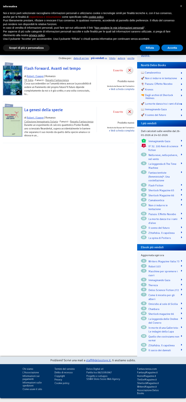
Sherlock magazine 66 (161, 314)
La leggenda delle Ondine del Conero (163, 321)
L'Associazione (31, 372)
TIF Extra (28, 80)
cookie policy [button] (95, 16)
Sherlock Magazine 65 (161, 190)
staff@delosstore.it (98, 360)
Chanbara (153, 309)
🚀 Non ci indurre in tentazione (159, 78)
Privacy (58, 379)
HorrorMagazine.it (146, 376)
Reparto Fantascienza (57, 80)
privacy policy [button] (37, 35)
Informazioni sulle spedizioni (32, 384)
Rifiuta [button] (150, 47)
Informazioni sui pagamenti (31, 377)
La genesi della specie (43, 109)
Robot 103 (154, 266)
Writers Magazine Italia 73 (163, 261)
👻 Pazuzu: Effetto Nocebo (156, 83)
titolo (112, 58)
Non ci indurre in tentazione (158, 207)
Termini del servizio (64, 368)
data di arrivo (81, 58)
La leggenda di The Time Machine (162, 166)
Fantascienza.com (147, 368)
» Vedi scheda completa (121, 89)
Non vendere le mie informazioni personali (119, 27)
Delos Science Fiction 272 (163, 290)
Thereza (153, 285)
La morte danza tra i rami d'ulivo (162, 221)
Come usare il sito (32, 389)
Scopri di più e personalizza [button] (26, 47)
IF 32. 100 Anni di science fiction (163, 148)
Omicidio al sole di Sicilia (163, 304)
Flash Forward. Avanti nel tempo (52, 68)
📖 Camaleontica (151, 72)
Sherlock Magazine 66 (161, 195)
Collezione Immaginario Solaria (41, 121)
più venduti (97, 58)
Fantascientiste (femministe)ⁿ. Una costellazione (159, 176)
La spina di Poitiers (159, 238)
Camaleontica (156, 200)
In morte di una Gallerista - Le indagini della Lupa (163, 329)
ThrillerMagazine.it (147, 379)
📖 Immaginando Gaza (154, 109)
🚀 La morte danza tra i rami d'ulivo (161, 103)
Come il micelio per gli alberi (161, 297)
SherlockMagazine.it (148, 383)
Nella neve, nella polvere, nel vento (163, 157)
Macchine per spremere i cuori (163, 273)
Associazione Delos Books (148, 392)
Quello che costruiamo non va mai (163, 338)
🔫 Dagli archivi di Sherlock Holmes (157, 97)
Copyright (59, 376)
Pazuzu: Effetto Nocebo (162, 214)
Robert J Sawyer (35, 76)
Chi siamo (28, 368)
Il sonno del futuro (159, 228)
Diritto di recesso (63, 372)
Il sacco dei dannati (159, 350)
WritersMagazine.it (147, 386)
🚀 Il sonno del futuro (153, 114)
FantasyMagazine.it (147, 372)
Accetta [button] (172, 47)
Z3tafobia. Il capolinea (161, 233)
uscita (130, 58)
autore (121, 58)
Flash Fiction (155, 185)
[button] (181, 6)
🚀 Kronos (147, 89)
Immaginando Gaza (159, 141)
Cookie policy (61, 383)
